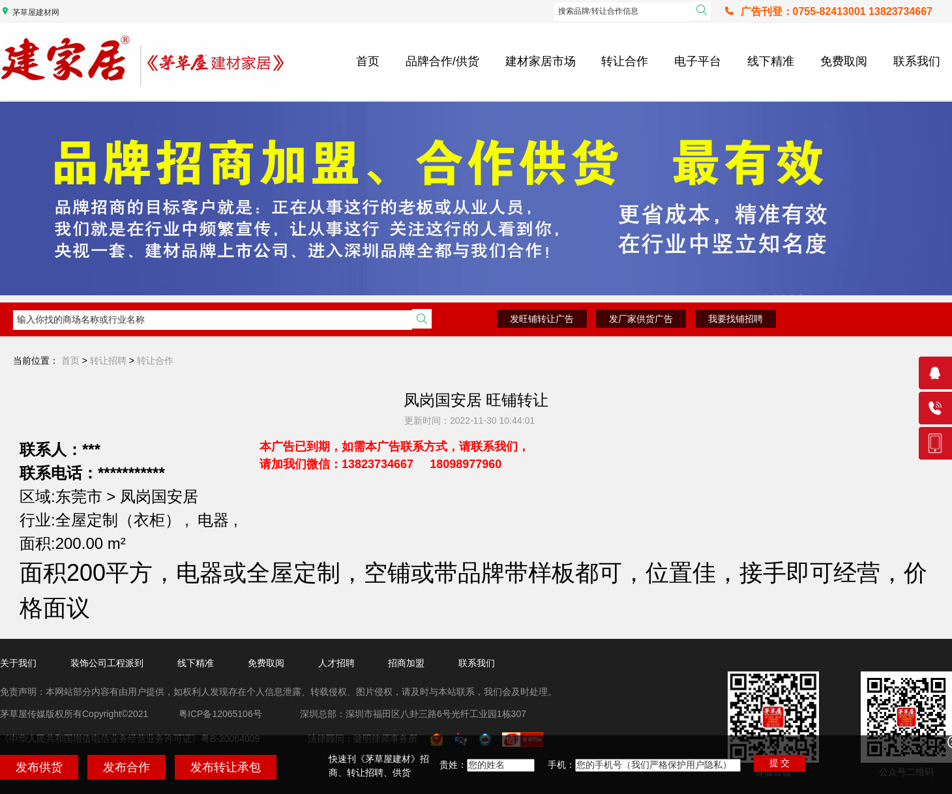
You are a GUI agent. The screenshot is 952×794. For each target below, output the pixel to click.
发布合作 (126, 767)
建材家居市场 (540, 61)
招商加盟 (406, 663)
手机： (561, 764)
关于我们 (18, 663)
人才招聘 (336, 663)
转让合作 (624, 61)
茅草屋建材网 (35, 12)
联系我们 (916, 61)
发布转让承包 (225, 767)
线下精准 (770, 61)
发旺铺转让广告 (542, 319)
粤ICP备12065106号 (220, 714)
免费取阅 (843, 61)
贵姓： (453, 764)
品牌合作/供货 (442, 61)
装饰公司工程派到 (106, 663)
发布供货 (39, 767)
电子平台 (697, 61)
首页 (367, 61)
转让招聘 (108, 360)
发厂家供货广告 (641, 319)
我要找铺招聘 (735, 319)
